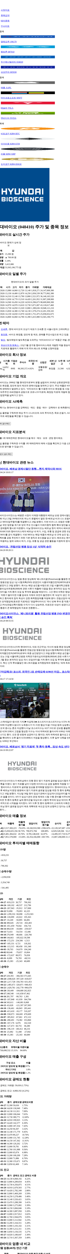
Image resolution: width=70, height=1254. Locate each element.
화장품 (4, 334)
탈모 (3, 340)
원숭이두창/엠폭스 (10, 345)
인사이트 (5, 26)
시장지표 (5, 10)
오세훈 (4, 329)
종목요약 (5, 15)
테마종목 (5, 21)
